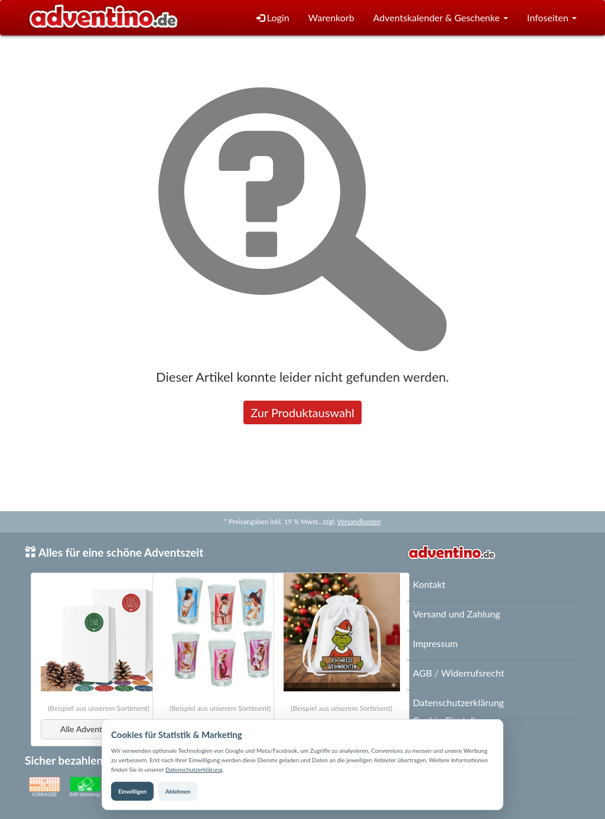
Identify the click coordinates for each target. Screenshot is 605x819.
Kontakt (429, 584)
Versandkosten (358, 521)
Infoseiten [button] (552, 17)
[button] (441, 18)
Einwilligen (132, 791)
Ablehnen (178, 791)
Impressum (435, 643)
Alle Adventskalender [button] (98, 729)
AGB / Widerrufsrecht (459, 672)
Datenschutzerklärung (193, 769)
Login (273, 17)
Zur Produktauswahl (302, 412)
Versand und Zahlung (456, 613)
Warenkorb (331, 17)
